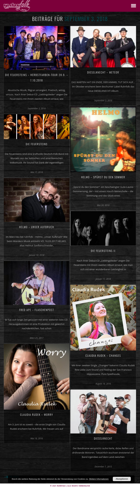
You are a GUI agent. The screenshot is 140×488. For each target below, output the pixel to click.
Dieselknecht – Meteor (103, 72)
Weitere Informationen (99, 479)
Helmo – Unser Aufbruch (36, 227)
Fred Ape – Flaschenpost (36, 310)
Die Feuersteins (37, 144)
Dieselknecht (103, 438)
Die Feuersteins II (103, 251)
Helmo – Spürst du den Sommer (103, 177)
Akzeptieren (122, 479)
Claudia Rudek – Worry (36, 414)
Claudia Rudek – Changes (103, 355)
